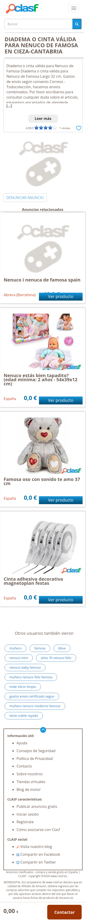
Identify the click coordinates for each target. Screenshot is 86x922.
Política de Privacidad (35, 758)
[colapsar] (74, 8)
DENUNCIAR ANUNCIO (25, 197)
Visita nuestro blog (34, 846)
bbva (62, 648)
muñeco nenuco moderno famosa (34, 706)
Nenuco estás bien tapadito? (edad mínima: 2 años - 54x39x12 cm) (41, 379)
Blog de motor (29, 789)
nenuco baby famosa (25, 667)
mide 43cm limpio (22, 687)
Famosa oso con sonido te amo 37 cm (42, 481)
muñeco (15, 648)
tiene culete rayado (23, 715)
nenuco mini (18, 658)
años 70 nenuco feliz (56, 658)
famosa (39, 648)
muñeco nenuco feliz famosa (30, 677)
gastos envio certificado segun (31, 696)
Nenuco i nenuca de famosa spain (42, 280)
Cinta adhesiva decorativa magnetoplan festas (33, 581)
